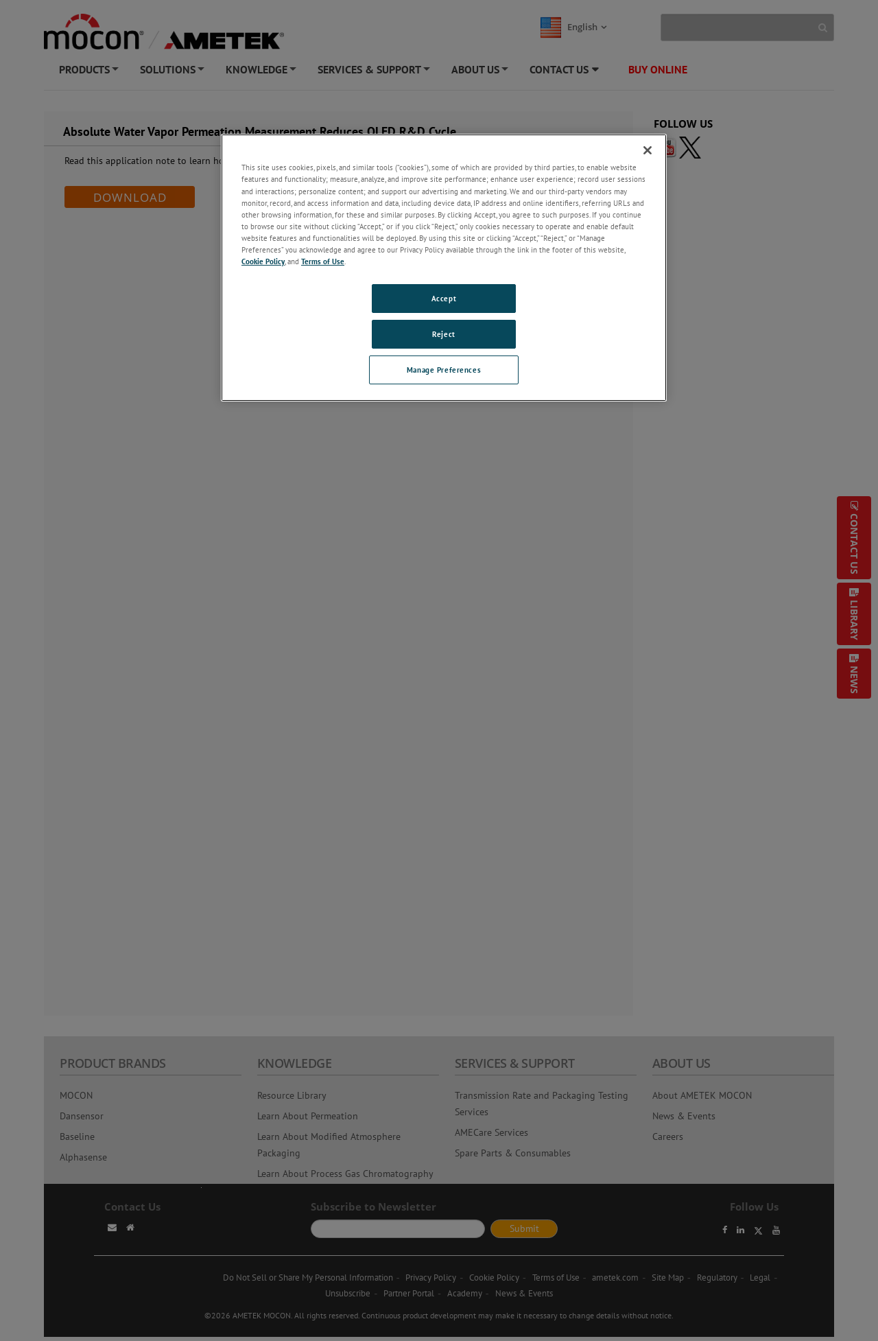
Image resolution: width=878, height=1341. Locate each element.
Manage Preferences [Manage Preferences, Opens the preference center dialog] (444, 369)
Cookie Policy (263, 261)
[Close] (647, 150)
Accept (443, 298)
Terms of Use (322, 261)
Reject (443, 334)
